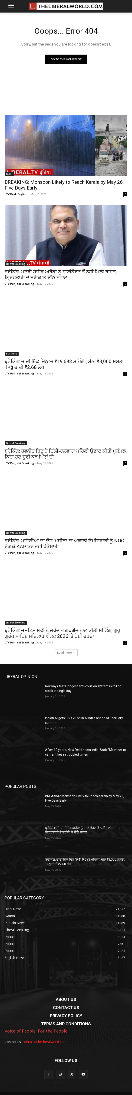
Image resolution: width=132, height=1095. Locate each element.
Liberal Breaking (15, 264)
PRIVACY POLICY (66, 1015)
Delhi (9, 174)
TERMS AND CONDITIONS (66, 1023)
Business (11, 353)
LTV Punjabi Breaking (19, 283)
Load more (66, 653)
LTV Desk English (16, 194)
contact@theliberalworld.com (44, 1041)
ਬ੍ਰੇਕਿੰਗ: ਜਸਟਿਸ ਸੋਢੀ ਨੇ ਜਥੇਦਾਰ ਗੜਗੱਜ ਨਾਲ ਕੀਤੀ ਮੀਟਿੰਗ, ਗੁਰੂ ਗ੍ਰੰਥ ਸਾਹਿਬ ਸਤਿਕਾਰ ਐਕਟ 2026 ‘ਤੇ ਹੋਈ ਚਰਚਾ (62, 633)
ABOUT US (66, 999)
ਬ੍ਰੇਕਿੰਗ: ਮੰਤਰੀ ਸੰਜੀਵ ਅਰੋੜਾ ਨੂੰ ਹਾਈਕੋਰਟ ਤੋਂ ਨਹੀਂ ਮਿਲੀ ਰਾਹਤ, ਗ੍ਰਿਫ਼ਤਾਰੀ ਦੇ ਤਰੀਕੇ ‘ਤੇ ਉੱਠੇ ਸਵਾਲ (61, 274)
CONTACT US (66, 1007)
